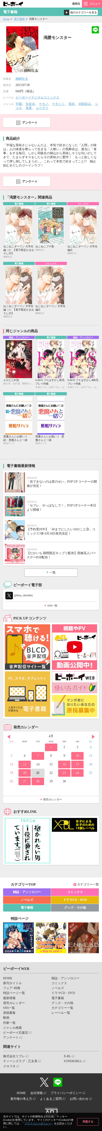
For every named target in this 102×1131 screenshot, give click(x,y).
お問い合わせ (79, 1098)
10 (77, 755)
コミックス (75, 892)
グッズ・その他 (75, 907)
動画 (6, 1017)
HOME (7, 978)
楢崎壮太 (22, 78)
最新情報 (9, 998)
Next (93, 736)
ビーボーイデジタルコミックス (37, 97)
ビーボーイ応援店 (15, 1032)
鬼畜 (29, 108)
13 (24, 764)
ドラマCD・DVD (75, 900)
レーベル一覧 (60, 1012)
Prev (8, 736)
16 (64, 764)
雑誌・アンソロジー (27, 892)
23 (64, 772)
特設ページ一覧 (14, 993)
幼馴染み (85, 104)
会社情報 (36, 1093)
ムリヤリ (42, 108)
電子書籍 (19, 18)
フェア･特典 (11, 988)
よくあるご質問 (51, 1098)
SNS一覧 (52, 605)
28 (37, 781)
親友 (72, 104)
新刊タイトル (12, 983)
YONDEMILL (73, 1061)
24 (77, 772)
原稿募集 (9, 1012)
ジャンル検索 (12, 1027)
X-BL (67, 1056)
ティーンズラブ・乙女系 (20, 1061)
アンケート (30, 122)
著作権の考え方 (21, 1098)
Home (6, 18)
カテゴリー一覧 (88, 884)
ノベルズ (27, 900)
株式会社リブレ (14, 1056)
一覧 (52, 572)
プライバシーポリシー (37, 1123)
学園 (19, 104)
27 (24, 781)
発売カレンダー (52, 799)
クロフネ (9, 1066)
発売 (76, 3)
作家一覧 (9, 1022)
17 (77, 764)
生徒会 (30, 104)
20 (24, 772)
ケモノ (43, 104)
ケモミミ (58, 104)
